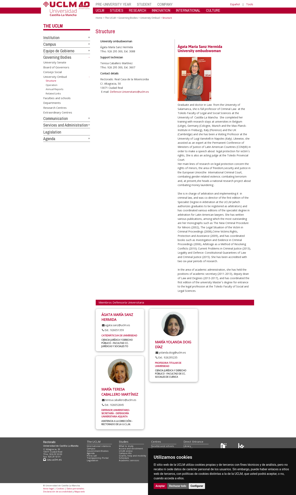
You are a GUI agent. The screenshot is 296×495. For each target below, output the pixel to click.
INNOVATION (161, 10)
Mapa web (79, 491)
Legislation (52, 132)
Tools (249, 4)
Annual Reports (54, 89)
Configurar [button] (196, 485)
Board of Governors (56, 67)
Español (235, 4)
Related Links (53, 93)
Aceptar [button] (160, 485)
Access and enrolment (131, 448)
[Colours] (241, 447)
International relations (99, 446)
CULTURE (213, 10)
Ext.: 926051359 (112, 330)
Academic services (129, 460)
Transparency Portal (98, 457)
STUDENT (144, 4)
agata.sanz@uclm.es (115, 325)
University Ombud (55, 77)
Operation (51, 85)
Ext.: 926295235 (166, 357)
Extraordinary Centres (57, 112)
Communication (55, 118)
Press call (92, 455)
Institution (51, 37)
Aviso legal (48, 488)
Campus (49, 44)
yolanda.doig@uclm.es (170, 352)
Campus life (125, 453)
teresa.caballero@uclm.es (118, 400)
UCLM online (126, 450)
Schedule (124, 457)
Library (187, 446)
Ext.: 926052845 (112, 405)
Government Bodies (98, 450)
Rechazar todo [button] (177, 485)
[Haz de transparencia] (224, 447)
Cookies (60, 488)
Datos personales (75, 488)
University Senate (54, 62)
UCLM (100, 10)
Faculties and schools (57, 98)
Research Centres (55, 107)
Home (99, 17)
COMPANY (165, 4)
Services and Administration (65, 125)
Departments (52, 103)
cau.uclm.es (52, 459)
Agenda (49, 138)
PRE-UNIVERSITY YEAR (113, 4)
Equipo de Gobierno (58, 51)
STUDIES (116, 10)
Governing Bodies (57, 57)
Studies (123, 441)
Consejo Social (52, 72)
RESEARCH (137, 10)
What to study (126, 446)
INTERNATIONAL (188, 10)
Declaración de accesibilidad (57, 491)
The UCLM (53, 26)
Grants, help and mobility (132, 455)
